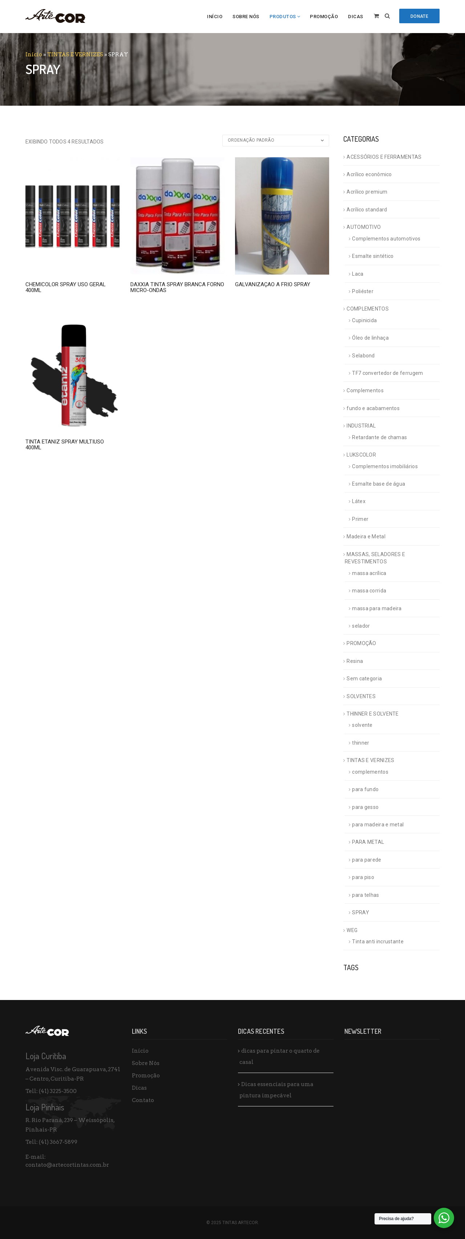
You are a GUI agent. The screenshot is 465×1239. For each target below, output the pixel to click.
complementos (370, 772)
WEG (352, 930)
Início (214, 16)
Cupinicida (364, 320)
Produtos (283, 16)
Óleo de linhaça (370, 338)
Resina (355, 661)
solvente (362, 725)
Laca (357, 274)
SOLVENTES (361, 696)
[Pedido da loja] (275, 140)
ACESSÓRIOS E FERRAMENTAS (384, 157)
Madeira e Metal (366, 536)
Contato (143, 1100)
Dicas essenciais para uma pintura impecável (276, 1090)
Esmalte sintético (372, 256)
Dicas (355, 16)
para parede (366, 860)
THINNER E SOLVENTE (373, 714)
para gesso (365, 807)
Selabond (363, 356)
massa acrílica (369, 573)
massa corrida (369, 591)
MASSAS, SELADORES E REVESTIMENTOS (375, 558)
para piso (363, 877)
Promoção (324, 16)
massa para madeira (376, 608)
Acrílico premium (367, 192)
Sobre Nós (245, 16)
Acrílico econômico (369, 174)
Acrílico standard (367, 209)
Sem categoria (364, 678)
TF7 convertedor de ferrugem (387, 373)
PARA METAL (368, 842)
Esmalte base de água (378, 484)
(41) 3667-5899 (58, 1142)
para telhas (365, 895)
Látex (358, 501)
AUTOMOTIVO (364, 227)
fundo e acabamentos (373, 408)
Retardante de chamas (379, 437)
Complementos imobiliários (385, 466)
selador (361, 626)
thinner (360, 743)
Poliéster (362, 291)
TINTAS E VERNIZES (75, 54)
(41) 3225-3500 (58, 1091)
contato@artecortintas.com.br (67, 1165)
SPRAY (360, 912)
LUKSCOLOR (361, 455)
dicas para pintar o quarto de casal (279, 1056)
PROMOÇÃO (361, 643)
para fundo (365, 789)
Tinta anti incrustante (378, 941)
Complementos (365, 390)
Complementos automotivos (386, 239)
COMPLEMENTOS (368, 309)
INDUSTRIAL (361, 426)
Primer (360, 519)
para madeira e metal (378, 824)
